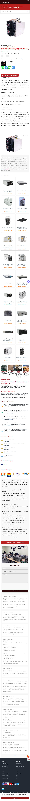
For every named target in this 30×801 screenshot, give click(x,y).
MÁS (15, 755)
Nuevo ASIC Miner (18, 763)
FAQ (16, 776)
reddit (8, 784)
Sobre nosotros (4, 763)
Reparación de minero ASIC (20, 766)
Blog (16, 778)
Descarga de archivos (5, 775)
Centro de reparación (5, 778)
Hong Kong (13, 792)
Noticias (17, 775)
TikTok (13, 784)
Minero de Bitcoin (17, 6)
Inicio (2, 6)
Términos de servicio (5, 766)
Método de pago (18, 773)
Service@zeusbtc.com (3, 789)
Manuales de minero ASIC (5, 776)
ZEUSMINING (5, 3)
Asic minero (8, 6)
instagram (5, 784)
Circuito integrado (18, 768)
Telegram (18, 784)
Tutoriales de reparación (5, 773)
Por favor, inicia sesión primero (15, 591)
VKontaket (15, 784)
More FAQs (15, 537)
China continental (6, 792)
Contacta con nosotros (5, 768)
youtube (10, 784)
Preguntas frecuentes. (25, 58)
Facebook (3, 784)
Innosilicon (4, 8)
